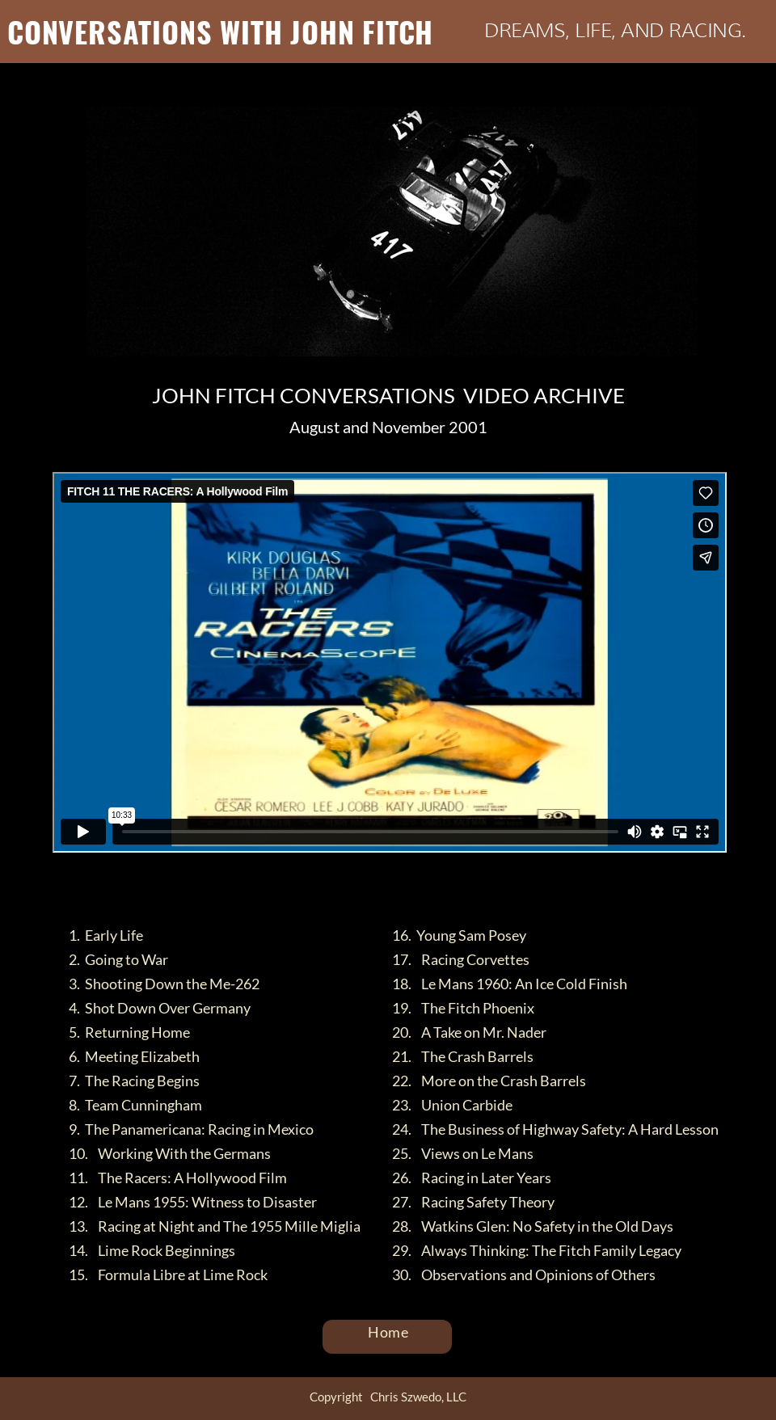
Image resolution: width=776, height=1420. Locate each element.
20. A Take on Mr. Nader (469, 1032)
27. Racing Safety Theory (473, 1202)
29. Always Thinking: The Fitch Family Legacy (536, 1250)
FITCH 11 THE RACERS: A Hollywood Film (169, 865)
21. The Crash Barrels (463, 1056)
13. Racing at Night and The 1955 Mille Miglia (215, 1226)
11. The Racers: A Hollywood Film (178, 1177)
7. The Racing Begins (134, 1080)
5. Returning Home (129, 1032)
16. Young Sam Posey (459, 935)
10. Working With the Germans (170, 1153)
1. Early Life (106, 935)
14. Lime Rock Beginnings (152, 1250)
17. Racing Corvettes (460, 959)
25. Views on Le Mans (463, 1153)
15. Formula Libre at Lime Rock (168, 1274)
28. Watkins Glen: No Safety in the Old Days (532, 1226)
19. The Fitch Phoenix (463, 1008)
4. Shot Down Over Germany (160, 1008)
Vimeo (428, 865)
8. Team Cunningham (135, 1105)
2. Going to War (118, 959)
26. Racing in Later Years (471, 1177)
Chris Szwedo (353, 865)
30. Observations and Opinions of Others (524, 1274)
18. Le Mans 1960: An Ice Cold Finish (509, 983)
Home (389, 1332)
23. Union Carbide (452, 1105)
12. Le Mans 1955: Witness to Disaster (193, 1202)
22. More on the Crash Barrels (489, 1080)
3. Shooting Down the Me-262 (164, 983)
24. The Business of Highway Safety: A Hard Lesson (555, 1129)
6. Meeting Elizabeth (134, 1056)
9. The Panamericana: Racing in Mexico (191, 1129)
